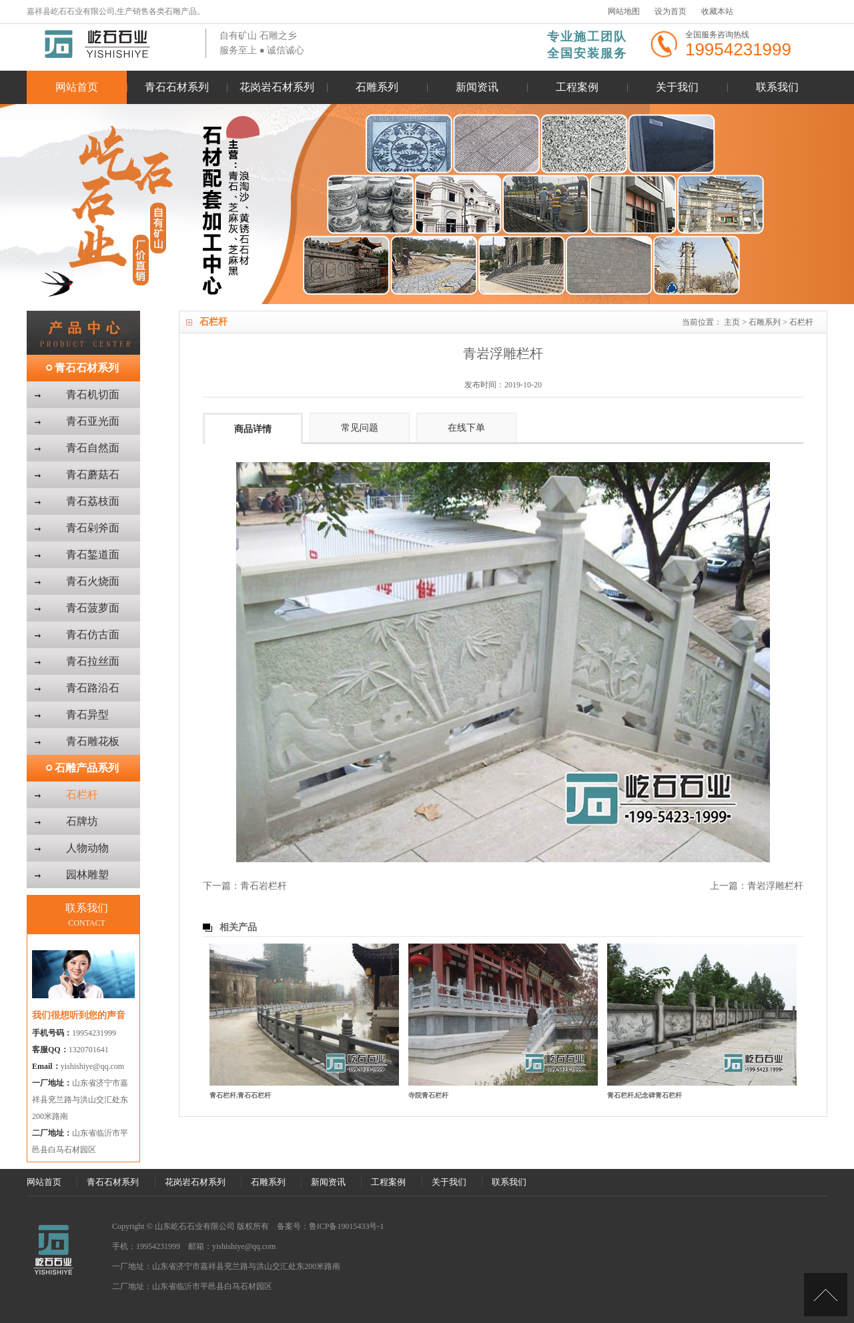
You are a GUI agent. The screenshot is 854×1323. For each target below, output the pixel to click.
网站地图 (624, 11)
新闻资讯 (477, 87)
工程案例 (577, 87)
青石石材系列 (177, 87)
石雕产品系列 (87, 768)
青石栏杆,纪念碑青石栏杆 (645, 1095)
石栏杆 (801, 322)
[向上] (825, 1294)
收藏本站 (717, 11)
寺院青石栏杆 (428, 1095)
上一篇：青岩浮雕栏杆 (756, 886)
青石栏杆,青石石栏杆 (240, 1095)
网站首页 (76, 87)
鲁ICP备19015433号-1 (346, 1226)
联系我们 (777, 87)
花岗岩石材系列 (277, 87)
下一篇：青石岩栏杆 (245, 886)
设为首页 (671, 11)
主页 (732, 322)
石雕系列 (377, 87)
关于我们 (677, 87)
